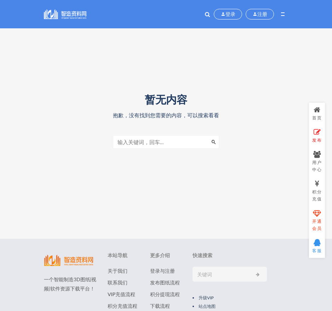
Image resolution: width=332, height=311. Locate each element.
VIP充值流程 (121, 294)
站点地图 (207, 306)
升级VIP (206, 297)
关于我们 (117, 271)
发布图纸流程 (165, 282)
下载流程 (160, 306)
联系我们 (117, 282)
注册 (259, 14)
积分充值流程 (122, 306)
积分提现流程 (165, 294)
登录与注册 (162, 271)
